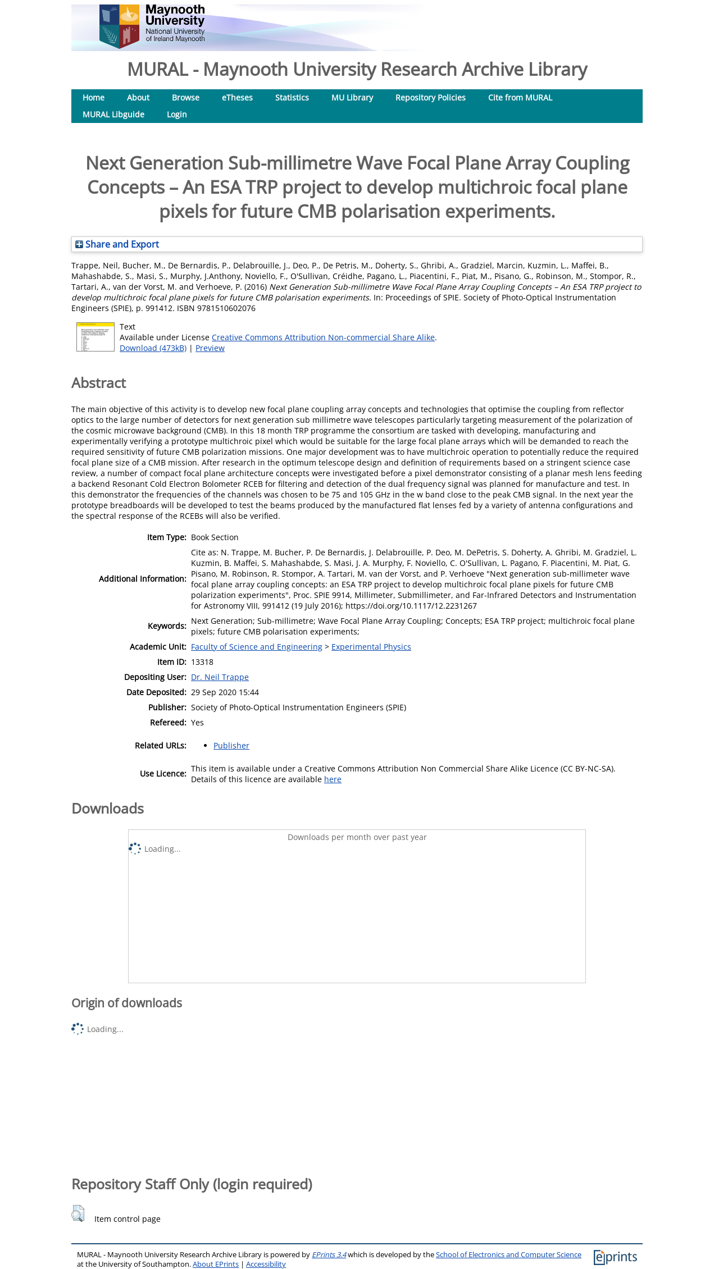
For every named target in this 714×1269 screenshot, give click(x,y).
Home (93, 97)
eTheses (237, 97)
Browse (185, 97)
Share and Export (117, 244)
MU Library (352, 97)
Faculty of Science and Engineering (256, 646)
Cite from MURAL (520, 97)
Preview (210, 348)
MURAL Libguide (113, 114)
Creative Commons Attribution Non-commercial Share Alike (323, 337)
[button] (77, 1213)
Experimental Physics (371, 646)
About (138, 97)
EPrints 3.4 (329, 1254)
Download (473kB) (153, 348)
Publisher (231, 745)
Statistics (292, 97)
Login (177, 114)
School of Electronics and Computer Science (508, 1254)
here (333, 779)
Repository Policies (430, 97)
